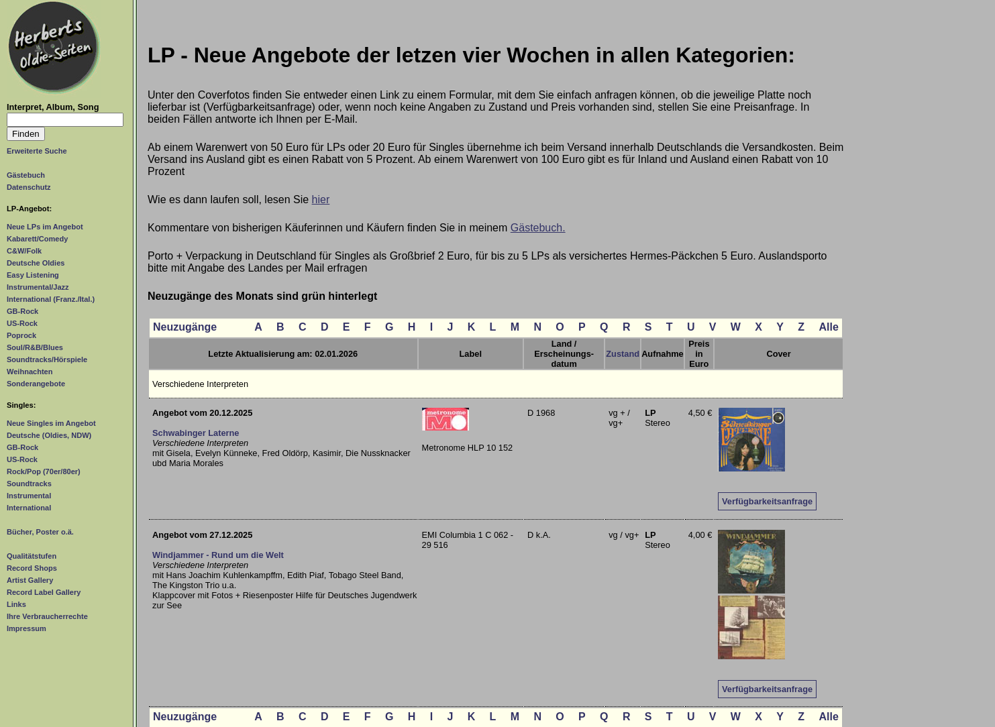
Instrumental (29, 496)
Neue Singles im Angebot (51, 423)
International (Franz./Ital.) (51, 299)
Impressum (26, 628)
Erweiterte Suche (37, 151)
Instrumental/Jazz (38, 287)
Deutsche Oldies (35, 263)
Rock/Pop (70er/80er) (44, 471)
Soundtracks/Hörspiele (47, 359)
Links (16, 604)
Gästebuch (26, 175)
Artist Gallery (30, 580)
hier (321, 199)
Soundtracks (29, 484)
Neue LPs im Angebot (45, 227)
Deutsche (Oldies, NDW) (49, 435)
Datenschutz (29, 187)
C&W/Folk (24, 251)
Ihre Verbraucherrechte (47, 616)
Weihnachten (29, 372)
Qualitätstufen (31, 556)
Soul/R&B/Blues (35, 347)
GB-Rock (22, 311)
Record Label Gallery (44, 592)
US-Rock (22, 323)
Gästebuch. (538, 227)
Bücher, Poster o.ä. (40, 532)
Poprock (21, 335)
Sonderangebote (36, 384)
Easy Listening (33, 275)
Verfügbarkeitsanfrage (767, 501)
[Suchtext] (65, 120)
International (29, 508)
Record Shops (32, 568)
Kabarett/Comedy (37, 239)
